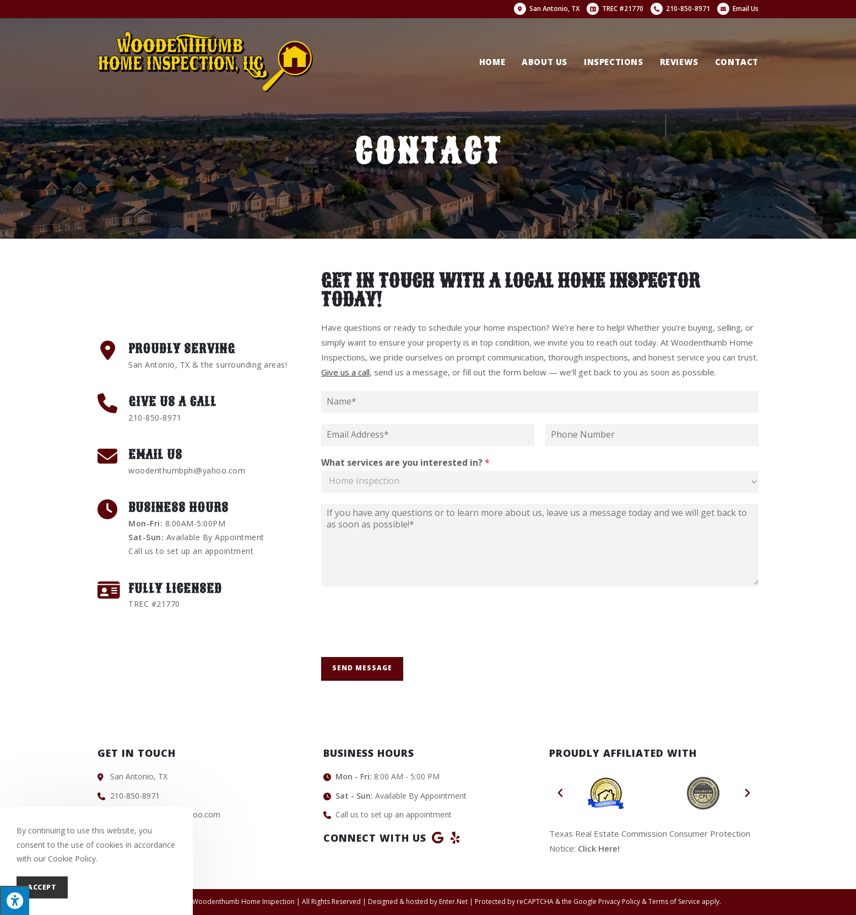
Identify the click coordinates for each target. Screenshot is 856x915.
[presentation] (405, 639)
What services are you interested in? (405, 463)
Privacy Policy (619, 901)
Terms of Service (674, 901)
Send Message (362, 667)
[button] (560, 793)
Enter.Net (453, 901)
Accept (42, 887)
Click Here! (599, 848)
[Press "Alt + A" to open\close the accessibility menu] (14, 900)
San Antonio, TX (546, 8)
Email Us (738, 8)
